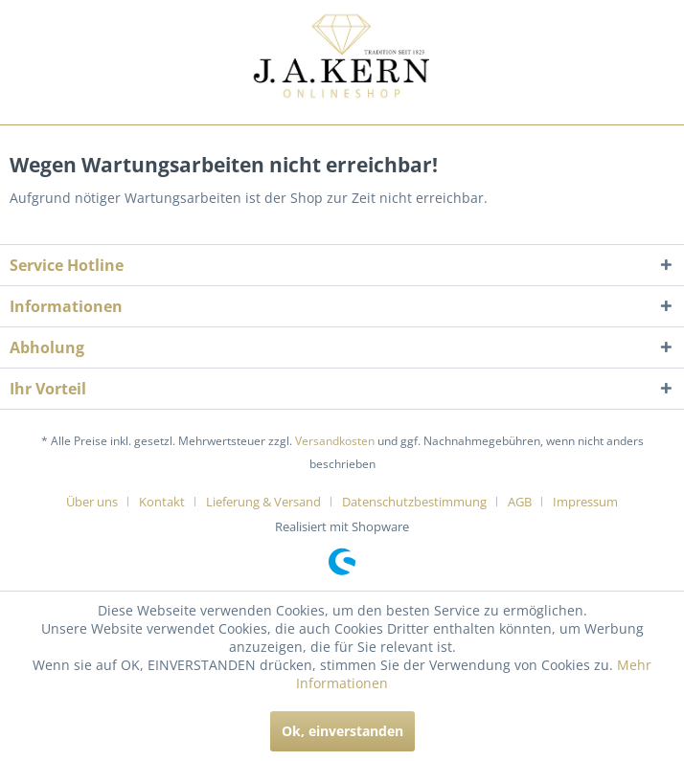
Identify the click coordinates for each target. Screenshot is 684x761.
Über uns (92, 501)
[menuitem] (99, 501)
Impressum (585, 501)
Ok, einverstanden (342, 731)
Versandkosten (335, 441)
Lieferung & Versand (263, 501)
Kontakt (162, 501)
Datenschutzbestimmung (414, 501)
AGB (520, 501)
